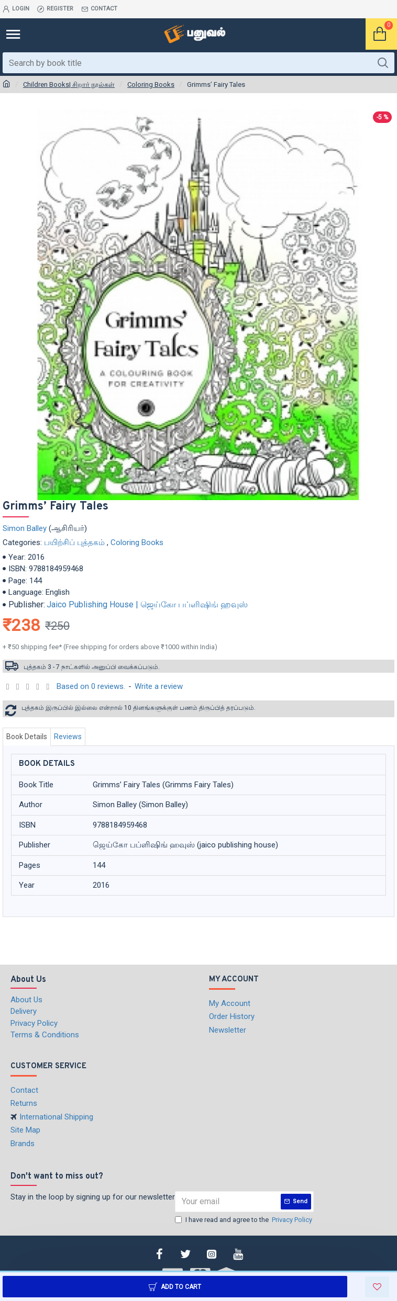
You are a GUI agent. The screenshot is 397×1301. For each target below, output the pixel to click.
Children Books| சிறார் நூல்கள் (69, 84)
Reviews (68, 736)
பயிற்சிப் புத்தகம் (74, 542)
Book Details (26, 736)
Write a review (159, 686)
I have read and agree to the (244, 1220)
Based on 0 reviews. (91, 686)
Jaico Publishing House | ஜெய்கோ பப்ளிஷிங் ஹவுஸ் (147, 604)
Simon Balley (25, 528)
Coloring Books (150, 84)
